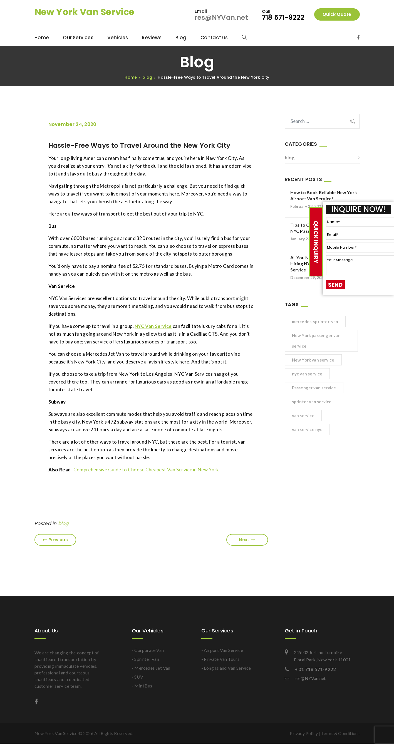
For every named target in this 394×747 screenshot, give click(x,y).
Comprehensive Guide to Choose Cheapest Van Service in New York (146, 470)
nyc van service (307, 373)
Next (247, 540)
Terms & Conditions (340, 733)
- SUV (137, 676)
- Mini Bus (142, 685)
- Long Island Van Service (226, 668)
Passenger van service (314, 387)
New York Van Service (84, 12)
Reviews (151, 37)
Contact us (214, 37)
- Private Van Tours (220, 659)
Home (41, 37)
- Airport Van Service (222, 650)
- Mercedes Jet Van (151, 668)
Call (266, 11)
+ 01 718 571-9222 (310, 669)
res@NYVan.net (221, 17)
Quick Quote (337, 14)
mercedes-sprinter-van (315, 321)
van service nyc (307, 429)
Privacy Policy (304, 733)
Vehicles (117, 37)
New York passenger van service (316, 340)
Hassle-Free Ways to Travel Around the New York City (141, 145)
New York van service (313, 359)
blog (63, 523)
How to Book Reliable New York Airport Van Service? (323, 195)
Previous (55, 540)
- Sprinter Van (145, 659)
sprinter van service (312, 401)
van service (303, 415)
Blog (181, 37)
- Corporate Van (148, 650)
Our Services (78, 37)
